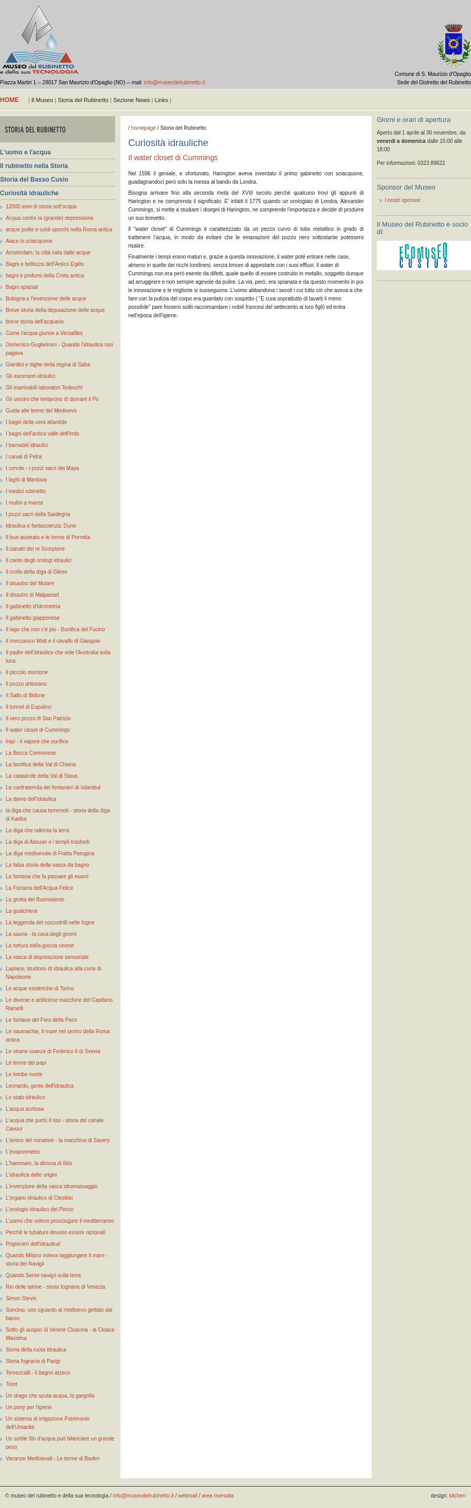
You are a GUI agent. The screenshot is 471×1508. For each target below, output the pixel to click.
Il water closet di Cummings (38, 730)
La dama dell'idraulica (31, 799)
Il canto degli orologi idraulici (39, 560)
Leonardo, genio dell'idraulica (40, 1086)
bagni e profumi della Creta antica (45, 275)
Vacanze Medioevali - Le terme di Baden (52, 1458)
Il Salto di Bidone (25, 695)
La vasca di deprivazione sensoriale (47, 957)
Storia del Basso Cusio (34, 179)
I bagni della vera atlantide (36, 422)
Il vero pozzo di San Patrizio (38, 718)
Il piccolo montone (27, 672)
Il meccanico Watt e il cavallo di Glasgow (53, 641)
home (9, 100)
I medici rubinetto (26, 491)
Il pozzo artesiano (26, 684)
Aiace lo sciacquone (29, 241)
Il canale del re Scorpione (35, 549)
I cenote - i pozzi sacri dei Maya (42, 468)
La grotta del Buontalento (35, 899)
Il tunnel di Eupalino (28, 707)
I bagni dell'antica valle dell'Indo (42, 434)
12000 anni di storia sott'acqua (41, 206)
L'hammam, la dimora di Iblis (39, 1163)
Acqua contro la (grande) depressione (49, 218)
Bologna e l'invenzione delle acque (46, 298)
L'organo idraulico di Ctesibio (39, 1198)
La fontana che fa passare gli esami (47, 876)
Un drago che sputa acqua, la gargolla (50, 1396)
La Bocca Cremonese (31, 753)
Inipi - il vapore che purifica (37, 741)
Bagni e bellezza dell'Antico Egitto (45, 264)
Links (161, 100)
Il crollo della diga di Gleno (36, 572)
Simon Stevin (21, 1298)
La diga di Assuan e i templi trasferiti (47, 842)
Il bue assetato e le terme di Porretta (48, 537)
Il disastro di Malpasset (32, 595)
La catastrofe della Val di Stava (41, 776)
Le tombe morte (24, 1074)
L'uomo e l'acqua (25, 152)
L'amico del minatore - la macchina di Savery (58, 1140)
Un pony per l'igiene (29, 1407)
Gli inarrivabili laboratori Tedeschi (44, 387)
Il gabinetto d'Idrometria (33, 606)
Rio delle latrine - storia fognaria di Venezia (55, 1287)
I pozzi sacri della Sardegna (38, 514)
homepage (143, 128)
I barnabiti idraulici (27, 445)
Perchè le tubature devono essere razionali (55, 1232)
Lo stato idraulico (26, 1097)
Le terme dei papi (26, 1063)
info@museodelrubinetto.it (174, 82)
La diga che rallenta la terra (37, 830)
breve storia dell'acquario (35, 322)
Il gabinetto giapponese (33, 618)
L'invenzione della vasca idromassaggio (52, 1186)
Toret (11, 1384)
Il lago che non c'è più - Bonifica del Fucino (55, 629)
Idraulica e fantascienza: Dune (41, 526)
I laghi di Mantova (26, 480)
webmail (188, 1496)
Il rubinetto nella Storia (34, 166)
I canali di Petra (24, 457)
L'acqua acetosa (25, 1109)
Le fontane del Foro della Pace (41, 1020)
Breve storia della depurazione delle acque (55, 310)
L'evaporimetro (23, 1152)
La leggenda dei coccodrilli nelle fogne (50, 922)
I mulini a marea (24, 503)
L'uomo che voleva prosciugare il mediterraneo (60, 1221)
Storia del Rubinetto (83, 100)
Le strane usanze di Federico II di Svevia (53, 1051)
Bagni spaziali (22, 287)
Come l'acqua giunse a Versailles (44, 333)
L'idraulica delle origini (31, 1175)
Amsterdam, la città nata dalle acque (48, 252)
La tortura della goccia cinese (40, 945)
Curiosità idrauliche (29, 193)
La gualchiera (21, 911)
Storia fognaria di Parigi (33, 1361)
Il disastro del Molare (30, 583)
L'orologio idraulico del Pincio (39, 1209)
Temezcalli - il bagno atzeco (38, 1373)
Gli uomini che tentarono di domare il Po (52, 399)
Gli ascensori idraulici (30, 376)
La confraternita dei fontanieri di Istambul (53, 787)
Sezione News (131, 100)
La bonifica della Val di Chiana (41, 764)
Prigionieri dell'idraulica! (33, 1244)
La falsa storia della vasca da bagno (47, 865)
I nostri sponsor (402, 200)
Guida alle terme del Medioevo (41, 411)
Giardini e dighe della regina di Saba (48, 364)
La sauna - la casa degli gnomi (41, 934)
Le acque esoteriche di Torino (40, 988)
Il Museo (42, 100)
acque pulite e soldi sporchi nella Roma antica (59, 229)
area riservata (218, 1496)
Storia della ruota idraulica (36, 1350)
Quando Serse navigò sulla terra (43, 1275)
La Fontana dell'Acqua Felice (39, 888)
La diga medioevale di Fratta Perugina (50, 853)
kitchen (457, 1496)
